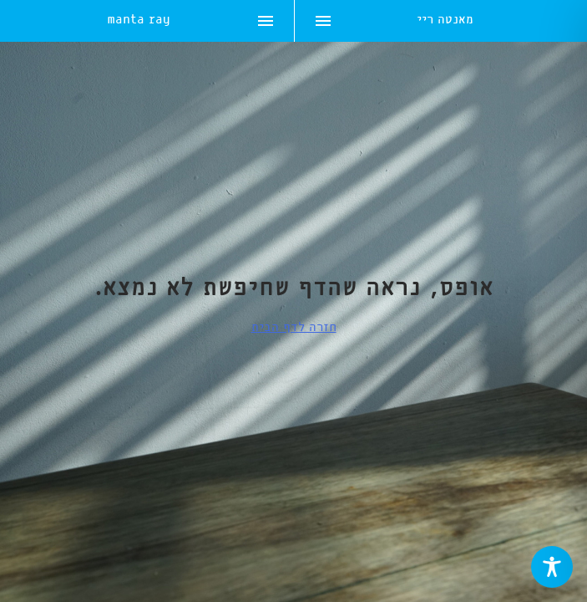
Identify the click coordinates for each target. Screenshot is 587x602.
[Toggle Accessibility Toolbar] (551, 566)
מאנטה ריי (445, 21)
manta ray (138, 21)
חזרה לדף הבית (294, 328)
